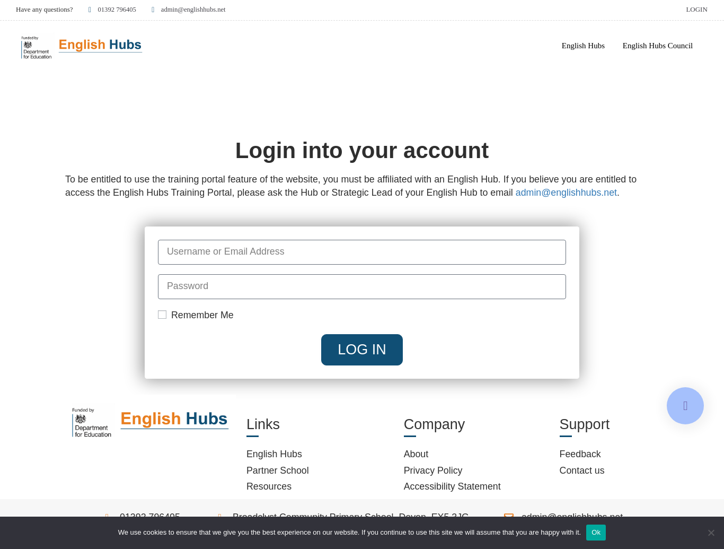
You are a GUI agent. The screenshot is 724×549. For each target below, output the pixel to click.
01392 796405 (111, 9)
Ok (596, 532)
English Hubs (583, 45)
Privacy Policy (433, 472)
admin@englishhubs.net (189, 9)
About (416, 456)
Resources (269, 488)
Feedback (580, 456)
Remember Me (196, 316)
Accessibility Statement (452, 488)
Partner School (277, 472)
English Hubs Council (658, 45)
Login (696, 9)
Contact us (582, 472)
